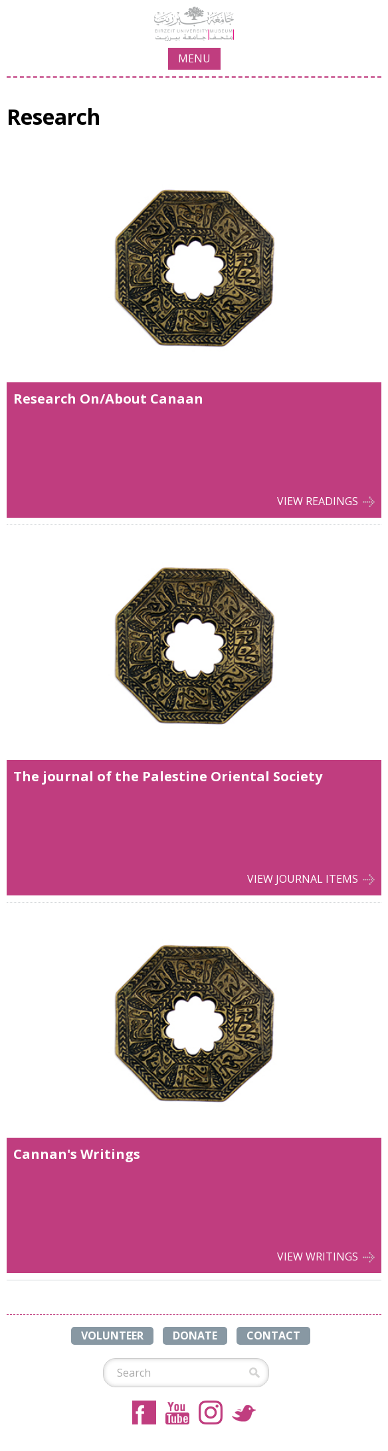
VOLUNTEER (112, 1335)
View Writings (317, 1256)
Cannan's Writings (76, 1154)
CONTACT (273, 1335)
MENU (194, 58)
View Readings (317, 501)
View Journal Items (302, 879)
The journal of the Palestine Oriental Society (167, 776)
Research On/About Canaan (108, 399)
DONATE (195, 1335)
